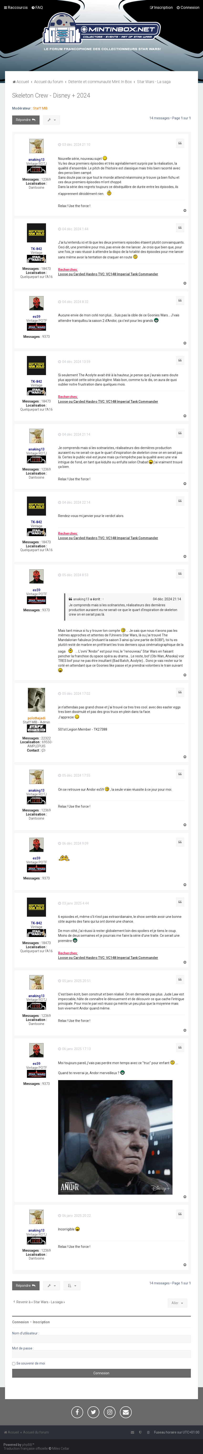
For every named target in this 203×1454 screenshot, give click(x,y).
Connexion (20, 1322)
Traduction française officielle (26, 1448)
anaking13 (36, 160)
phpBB (27, 1445)
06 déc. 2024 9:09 (73, 843)
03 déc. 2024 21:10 (74, 144)
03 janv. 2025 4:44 (73, 903)
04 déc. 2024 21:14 (74, 434)
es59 (36, 317)
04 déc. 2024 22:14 (74, 502)
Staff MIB (40, 108)
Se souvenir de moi (30, 1363)
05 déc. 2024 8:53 (73, 575)
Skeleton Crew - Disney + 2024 (51, 95)
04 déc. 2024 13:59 (74, 362)
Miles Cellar (60, 1448)
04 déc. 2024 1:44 (73, 229)
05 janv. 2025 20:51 (74, 981)
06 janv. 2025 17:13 (74, 1049)
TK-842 (36, 249)
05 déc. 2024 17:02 (74, 694)
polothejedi (37, 718)
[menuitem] (37, 7)
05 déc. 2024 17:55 (74, 775)
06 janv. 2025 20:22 (74, 1216)
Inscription (41, 1322)
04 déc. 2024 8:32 (73, 302)
